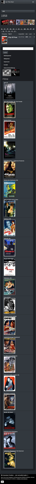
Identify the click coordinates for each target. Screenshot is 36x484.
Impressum (6, 61)
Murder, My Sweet (8, 412)
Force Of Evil (7, 297)
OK (2, 481)
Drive (5, 140)
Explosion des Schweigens (11, 431)
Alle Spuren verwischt (9, 393)
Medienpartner (7, 55)
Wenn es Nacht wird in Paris (11, 199)
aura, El (6, 82)
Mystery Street (7, 120)
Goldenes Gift (7, 219)
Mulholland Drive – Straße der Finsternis (14, 160)
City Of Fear (12, 37)
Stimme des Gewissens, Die (11, 180)
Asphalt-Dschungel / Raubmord (12, 337)
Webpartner (7, 58)
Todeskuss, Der (8, 278)
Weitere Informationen (22, 478)
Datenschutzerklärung (9, 67)
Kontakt (6, 64)
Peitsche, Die (7, 238)
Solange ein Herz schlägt (10, 316)
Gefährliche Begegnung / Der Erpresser (14, 451)
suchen (5, 52)
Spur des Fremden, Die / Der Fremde (13, 101)
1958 (3, 11)
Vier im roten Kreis (8, 258)
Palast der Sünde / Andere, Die (11, 375)
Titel (10, 34)
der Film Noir (9, 2)
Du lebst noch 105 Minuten (10, 356)
